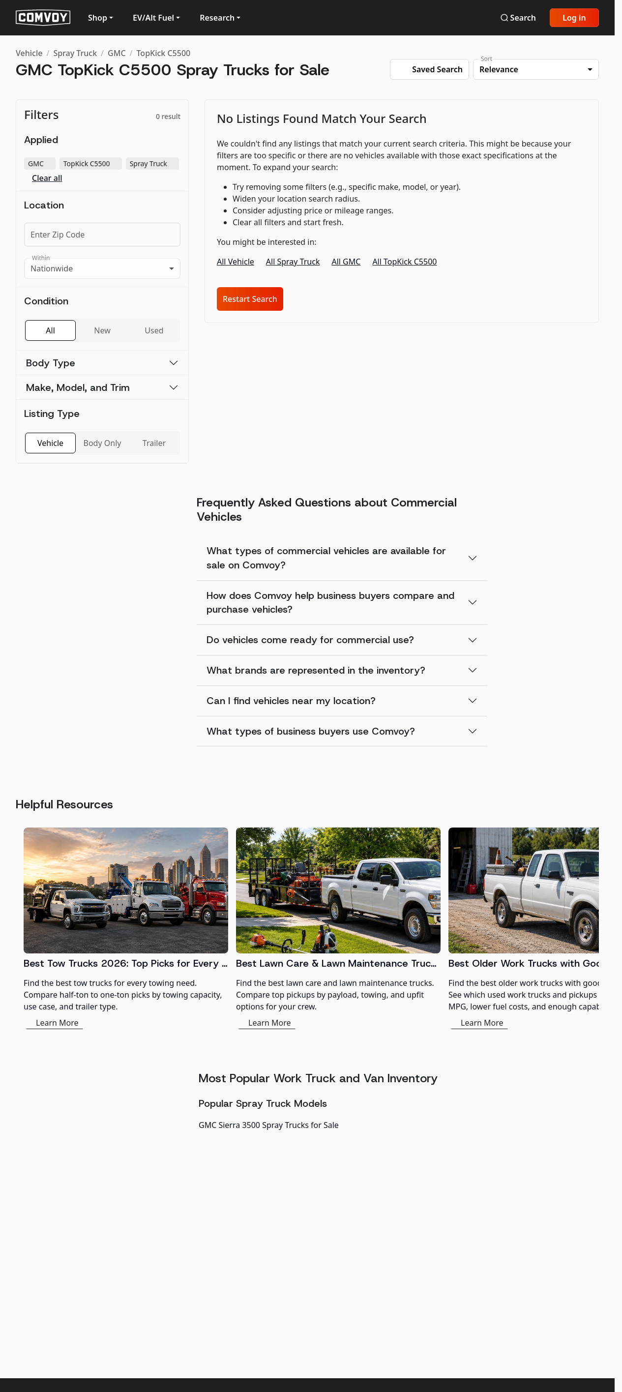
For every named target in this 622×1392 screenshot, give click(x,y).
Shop (97, 17)
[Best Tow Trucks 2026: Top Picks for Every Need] (126, 928)
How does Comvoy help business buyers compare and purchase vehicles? (330, 602)
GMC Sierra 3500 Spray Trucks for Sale (269, 1125)
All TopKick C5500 (404, 261)
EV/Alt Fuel (153, 17)
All (50, 330)
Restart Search (250, 299)
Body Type (50, 362)
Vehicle (29, 53)
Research (217, 17)
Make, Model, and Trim (78, 387)
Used (154, 330)
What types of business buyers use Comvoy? (311, 731)
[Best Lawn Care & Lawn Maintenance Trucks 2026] (338, 928)
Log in (574, 17)
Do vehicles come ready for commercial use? (310, 639)
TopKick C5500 (164, 53)
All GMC (345, 261)
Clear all (47, 178)
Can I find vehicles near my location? (291, 700)
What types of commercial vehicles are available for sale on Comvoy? (326, 557)
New (102, 330)
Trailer (154, 443)
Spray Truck (75, 53)
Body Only (102, 443)
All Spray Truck (293, 261)
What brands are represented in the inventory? (316, 670)
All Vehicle (235, 261)
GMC (116, 53)
